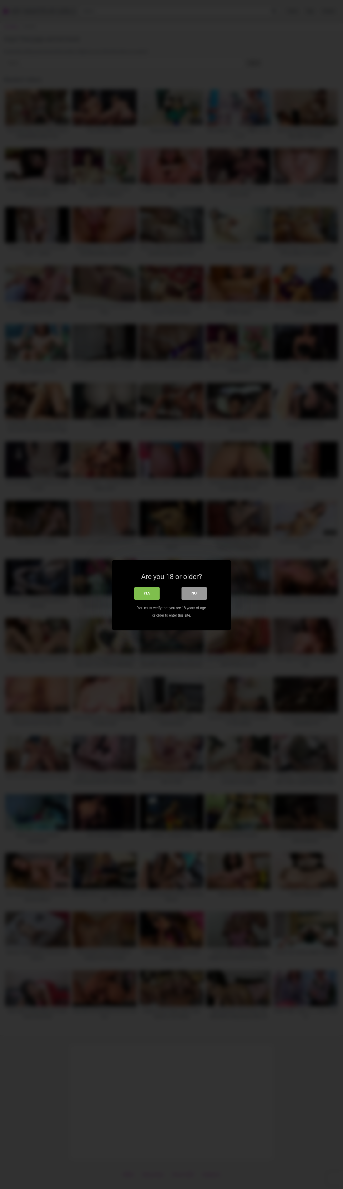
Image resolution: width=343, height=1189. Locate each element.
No (194, 593)
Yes (147, 593)
